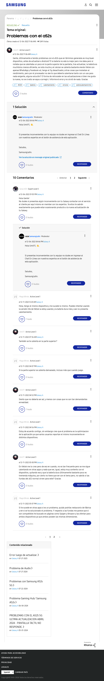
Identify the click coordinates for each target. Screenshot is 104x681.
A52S (20, 85)
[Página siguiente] (83, 177)
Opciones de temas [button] (92, 25)
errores (65, 85)
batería (32, 85)
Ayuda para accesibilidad (13, 653)
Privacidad (6, 662)
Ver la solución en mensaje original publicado (39, 157)
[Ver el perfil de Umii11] (16, 50)
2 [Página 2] (74, 178)
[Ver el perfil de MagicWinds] (24, 297)
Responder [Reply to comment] (82, 164)
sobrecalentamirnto (83, 85)
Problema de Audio (20, 568)
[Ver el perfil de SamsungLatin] (27, 117)
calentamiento (49, 85)
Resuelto (26, 25)
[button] (92, 49)
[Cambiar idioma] (7, 672)
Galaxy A (34, 54)
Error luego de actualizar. (23, 555)
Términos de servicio (11, 658)
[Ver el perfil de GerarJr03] (23, 189)
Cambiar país (21, 672)
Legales (5, 667)
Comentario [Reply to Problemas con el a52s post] (87, 93)
